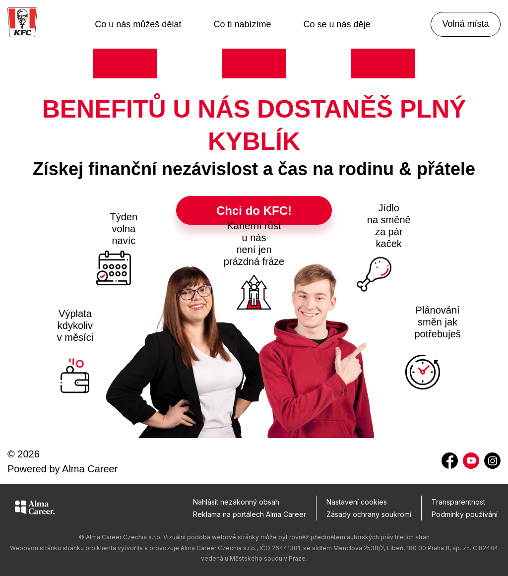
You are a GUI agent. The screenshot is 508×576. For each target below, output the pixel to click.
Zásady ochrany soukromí (368, 514)
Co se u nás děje (337, 24)
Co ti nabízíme (242, 24)
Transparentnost (458, 502)
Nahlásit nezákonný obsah (236, 502)
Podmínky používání (465, 514)
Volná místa (465, 24)
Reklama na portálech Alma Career (249, 514)
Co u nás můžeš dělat (138, 24)
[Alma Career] (35, 509)
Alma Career (90, 468)
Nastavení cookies (356, 502)
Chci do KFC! (254, 210)
